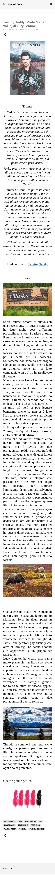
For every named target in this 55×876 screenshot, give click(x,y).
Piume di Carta (15, 4)
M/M (40, 821)
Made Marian (9, 825)
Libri (20, 821)
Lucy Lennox (30, 821)
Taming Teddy (10, 829)
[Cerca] (51, 4)
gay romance (9, 821)
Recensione (23, 825)
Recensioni (35, 825)
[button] (4, 35)
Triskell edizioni (36, 829)
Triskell (22, 829)
